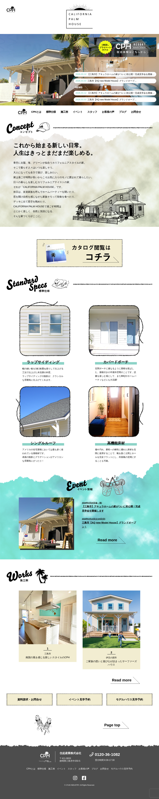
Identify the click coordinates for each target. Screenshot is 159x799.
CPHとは (36, 111)
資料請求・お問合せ (29, 699)
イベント (78, 111)
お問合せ (136, 111)
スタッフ (92, 111)
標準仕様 (51, 111)
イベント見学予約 (79, 699)
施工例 (64, 111)
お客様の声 (108, 111)
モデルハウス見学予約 (129, 699)
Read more (107, 540)
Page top (112, 725)
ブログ (122, 111)
